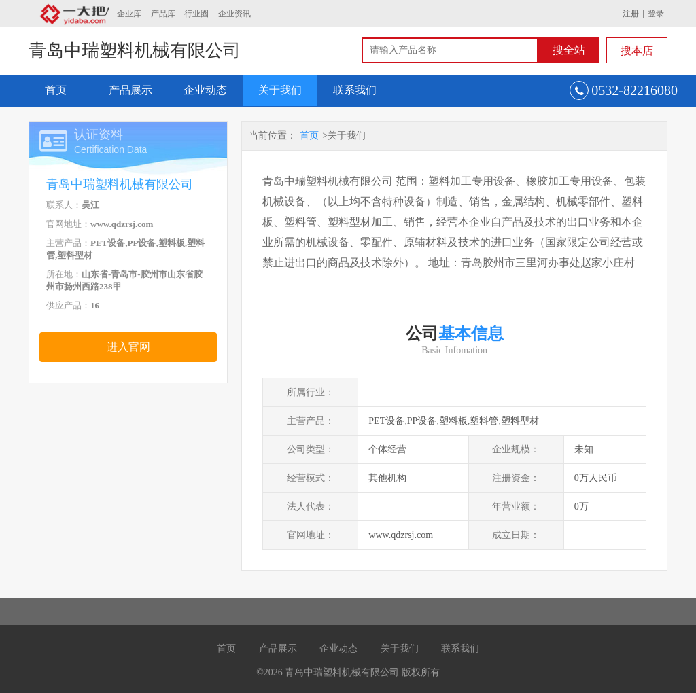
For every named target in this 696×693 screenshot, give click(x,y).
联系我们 (355, 90)
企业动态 (205, 90)
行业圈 (196, 13)
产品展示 (130, 90)
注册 (631, 13)
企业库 (129, 13)
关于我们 (280, 90)
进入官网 (128, 347)
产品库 (163, 13)
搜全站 (569, 50)
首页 (56, 90)
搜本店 (637, 50)
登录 (656, 13)
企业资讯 (234, 13)
